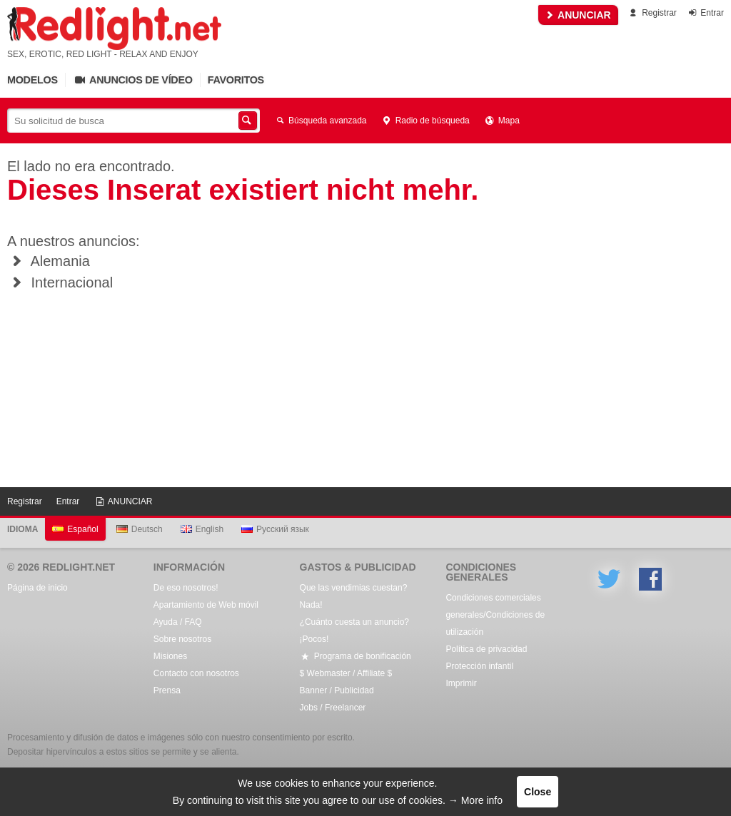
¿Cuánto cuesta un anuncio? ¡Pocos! (354, 630)
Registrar (652, 13)
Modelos (32, 80)
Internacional (60, 282)
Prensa (167, 690)
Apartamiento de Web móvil (205, 605)
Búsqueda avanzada (320, 121)
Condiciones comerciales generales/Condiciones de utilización (495, 615)
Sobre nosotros (182, 639)
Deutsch (139, 529)
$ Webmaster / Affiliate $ (346, 673)
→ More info (475, 800)
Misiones (170, 656)
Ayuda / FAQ (177, 622)
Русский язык (275, 529)
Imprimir (460, 683)
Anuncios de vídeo (133, 80)
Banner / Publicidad (337, 690)
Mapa (502, 121)
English (202, 529)
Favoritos (236, 80)
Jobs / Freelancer (333, 708)
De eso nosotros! (185, 588)
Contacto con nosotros (196, 673)
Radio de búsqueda (425, 121)
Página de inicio (37, 588)
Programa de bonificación (355, 656)
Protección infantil (479, 666)
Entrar (705, 13)
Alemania (48, 261)
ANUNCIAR (578, 15)
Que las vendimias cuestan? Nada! (354, 596)
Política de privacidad (486, 649)
